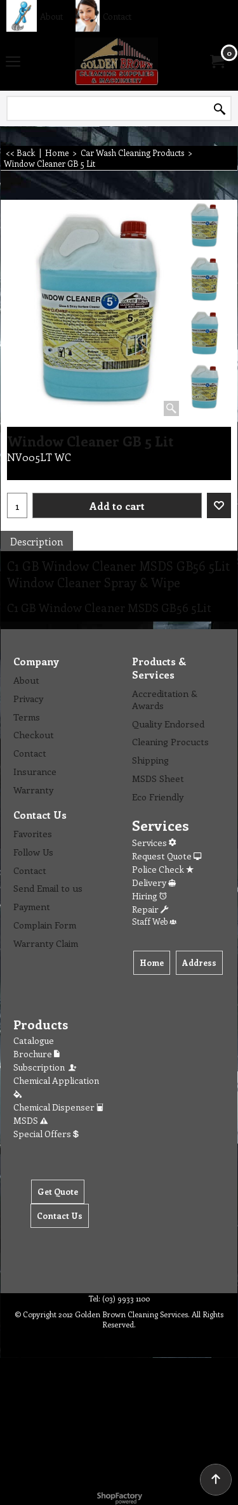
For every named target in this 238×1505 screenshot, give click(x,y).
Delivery (154, 882)
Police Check (163, 869)
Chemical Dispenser (58, 1107)
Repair (150, 909)
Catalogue (33, 1040)
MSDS (30, 1120)
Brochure (36, 1054)
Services (154, 843)
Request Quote (166, 856)
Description (36, 541)
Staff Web (154, 921)
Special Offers (46, 1134)
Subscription (45, 1067)
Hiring (149, 896)
